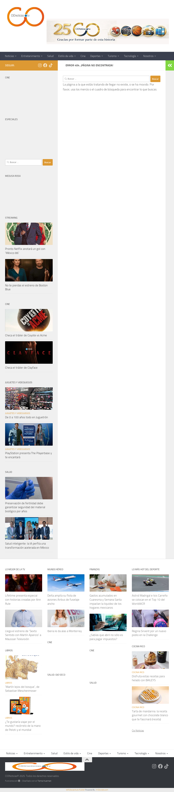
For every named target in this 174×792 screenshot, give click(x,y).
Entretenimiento (30, 56)
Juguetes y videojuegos (17, 413)
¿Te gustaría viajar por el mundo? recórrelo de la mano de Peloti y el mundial (23, 725)
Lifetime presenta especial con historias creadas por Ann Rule (23, 599)
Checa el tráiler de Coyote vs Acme (26, 335)
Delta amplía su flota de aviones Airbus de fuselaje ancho (63, 599)
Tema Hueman (44, 781)
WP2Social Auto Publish (75, 790)
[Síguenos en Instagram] (40, 65)
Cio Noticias (138, 730)
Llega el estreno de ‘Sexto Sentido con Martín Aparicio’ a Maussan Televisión (23, 635)
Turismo (112, 56)
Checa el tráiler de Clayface (21, 367)
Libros (8, 683)
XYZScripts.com (102, 790)
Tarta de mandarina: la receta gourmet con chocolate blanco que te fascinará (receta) (150, 715)
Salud (50, 56)
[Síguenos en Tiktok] (51, 65)
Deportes (95, 56)
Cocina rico (138, 672)
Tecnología (130, 56)
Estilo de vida (65, 56)
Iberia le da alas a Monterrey (64, 631)
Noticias (9, 56)
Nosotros (148, 56)
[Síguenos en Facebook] (45, 65)
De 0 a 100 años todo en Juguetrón (26, 417)
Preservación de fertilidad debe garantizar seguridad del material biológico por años (25, 507)
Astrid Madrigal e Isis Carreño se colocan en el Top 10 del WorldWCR (150, 599)
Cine (83, 56)
